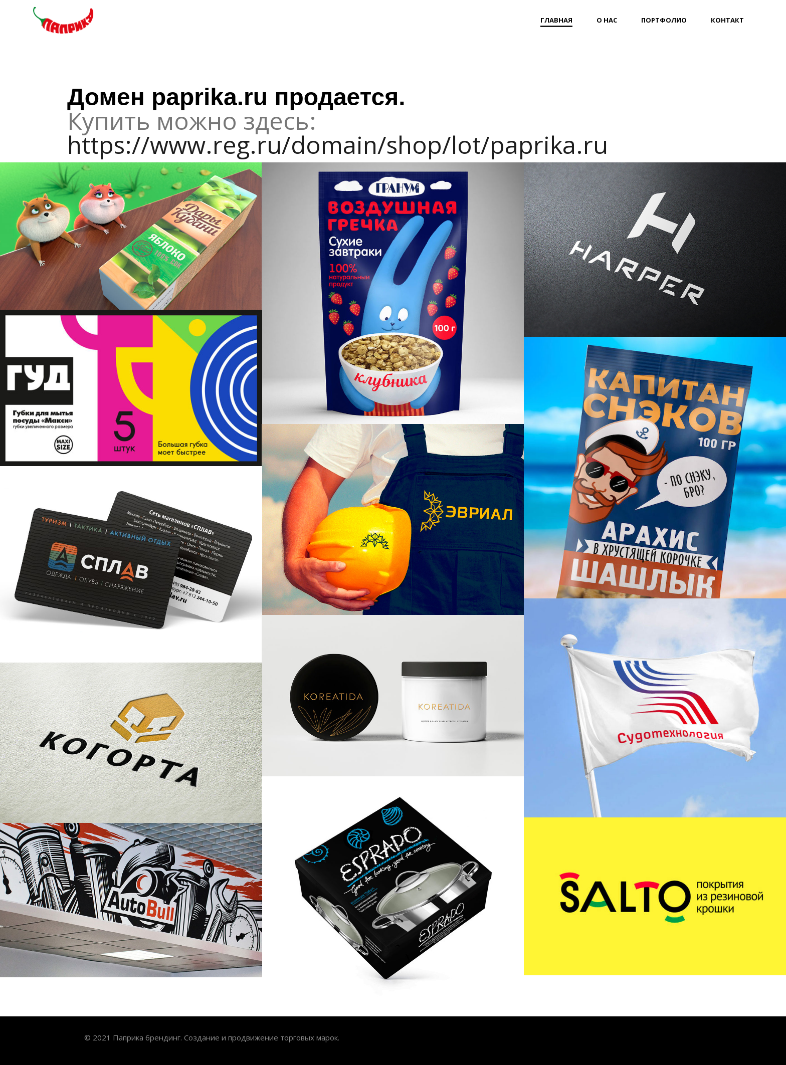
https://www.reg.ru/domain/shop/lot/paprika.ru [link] (337, 144)
